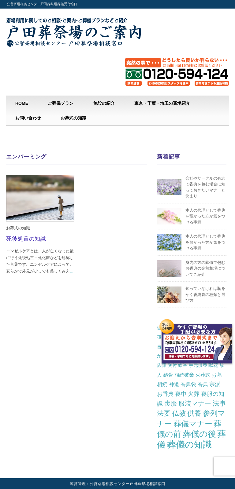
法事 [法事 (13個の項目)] (219, 403)
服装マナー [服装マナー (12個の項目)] (194, 403)
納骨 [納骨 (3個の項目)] (168, 375)
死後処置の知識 (26, 239)
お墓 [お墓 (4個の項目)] (216, 375)
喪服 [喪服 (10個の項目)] (170, 403)
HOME (21, 103)
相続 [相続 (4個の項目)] (162, 384)
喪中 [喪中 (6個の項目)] (181, 394)
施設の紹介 (104, 103)
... (71, 271)
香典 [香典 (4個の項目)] (203, 384)
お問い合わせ (28, 117)
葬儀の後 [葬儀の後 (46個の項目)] (199, 434)
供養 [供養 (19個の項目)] (194, 413)
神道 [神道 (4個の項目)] (174, 384)
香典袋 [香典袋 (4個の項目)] (188, 384)
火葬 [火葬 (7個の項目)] (194, 394)
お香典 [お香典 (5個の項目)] (165, 394)
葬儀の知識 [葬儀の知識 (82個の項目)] (189, 444)
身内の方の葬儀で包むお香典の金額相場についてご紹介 (205, 268)
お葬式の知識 (73, 117)
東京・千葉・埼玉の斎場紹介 (162, 103)
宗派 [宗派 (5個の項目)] (214, 384)
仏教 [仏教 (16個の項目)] (179, 413)
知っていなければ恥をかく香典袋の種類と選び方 (205, 294)
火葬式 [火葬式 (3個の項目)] (203, 375)
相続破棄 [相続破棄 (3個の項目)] (184, 375)
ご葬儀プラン (60, 103)
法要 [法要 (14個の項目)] (163, 413)
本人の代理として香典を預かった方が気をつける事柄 (205, 216)
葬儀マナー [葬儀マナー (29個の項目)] (192, 423)
